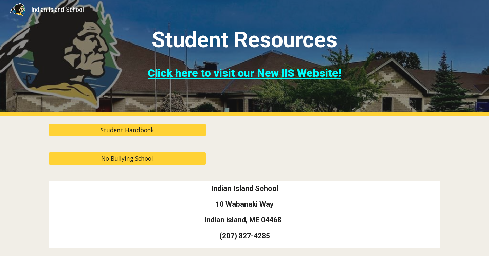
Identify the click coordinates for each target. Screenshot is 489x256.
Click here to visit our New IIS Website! (244, 73)
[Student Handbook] (127, 130)
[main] (244, 37)
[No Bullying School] (127, 158)
